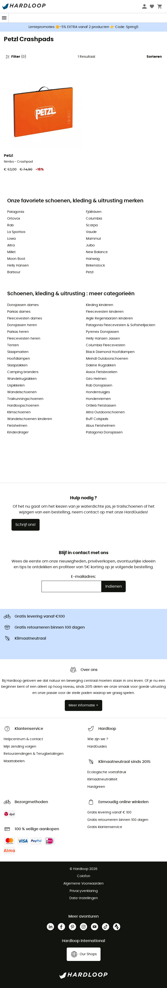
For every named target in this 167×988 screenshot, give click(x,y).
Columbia (94, 218)
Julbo (90, 245)
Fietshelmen (17, 425)
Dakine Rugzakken (101, 365)
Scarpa (92, 225)
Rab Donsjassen (99, 385)
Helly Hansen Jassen (103, 338)
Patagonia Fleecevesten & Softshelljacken (120, 325)
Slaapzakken (17, 365)
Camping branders (22, 372)
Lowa (11, 238)
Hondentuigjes (98, 392)
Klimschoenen (19, 412)
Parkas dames (18, 311)
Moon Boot (16, 259)
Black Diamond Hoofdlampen (110, 352)
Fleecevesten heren (23, 338)
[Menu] (4, 18)
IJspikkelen (16, 385)
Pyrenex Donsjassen (102, 332)
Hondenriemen (98, 399)
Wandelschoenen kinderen (29, 419)
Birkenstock (95, 265)
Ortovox (13, 218)
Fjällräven (93, 212)
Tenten (13, 345)
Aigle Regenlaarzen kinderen (109, 318)
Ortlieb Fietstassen (101, 405)
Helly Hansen (18, 265)
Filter (15, 56)
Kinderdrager (18, 432)
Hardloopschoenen (23, 405)
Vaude (91, 232)
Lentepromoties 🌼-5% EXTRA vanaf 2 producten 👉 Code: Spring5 (83, 27)
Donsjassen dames (23, 305)
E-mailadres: (83, 577)
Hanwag (93, 259)
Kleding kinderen (99, 305)
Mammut (93, 238)
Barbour (13, 272)
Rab (10, 225)
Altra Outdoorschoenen (105, 412)
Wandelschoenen (22, 392)
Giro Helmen (96, 378)
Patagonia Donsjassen (104, 432)
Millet (11, 252)
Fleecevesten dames (24, 318)
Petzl (89, 272)
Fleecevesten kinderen (105, 311)
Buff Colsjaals (97, 419)
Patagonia (15, 212)
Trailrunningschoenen (25, 399)
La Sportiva (16, 232)
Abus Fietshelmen (100, 425)
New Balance (97, 252)
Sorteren (154, 56)
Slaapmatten (18, 352)
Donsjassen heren (22, 325)
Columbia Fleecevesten (105, 345)
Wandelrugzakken (22, 378)
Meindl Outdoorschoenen (107, 358)
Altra (11, 245)
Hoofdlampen (18, 358)
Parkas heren (18, 332)
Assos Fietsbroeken (101, 372)
